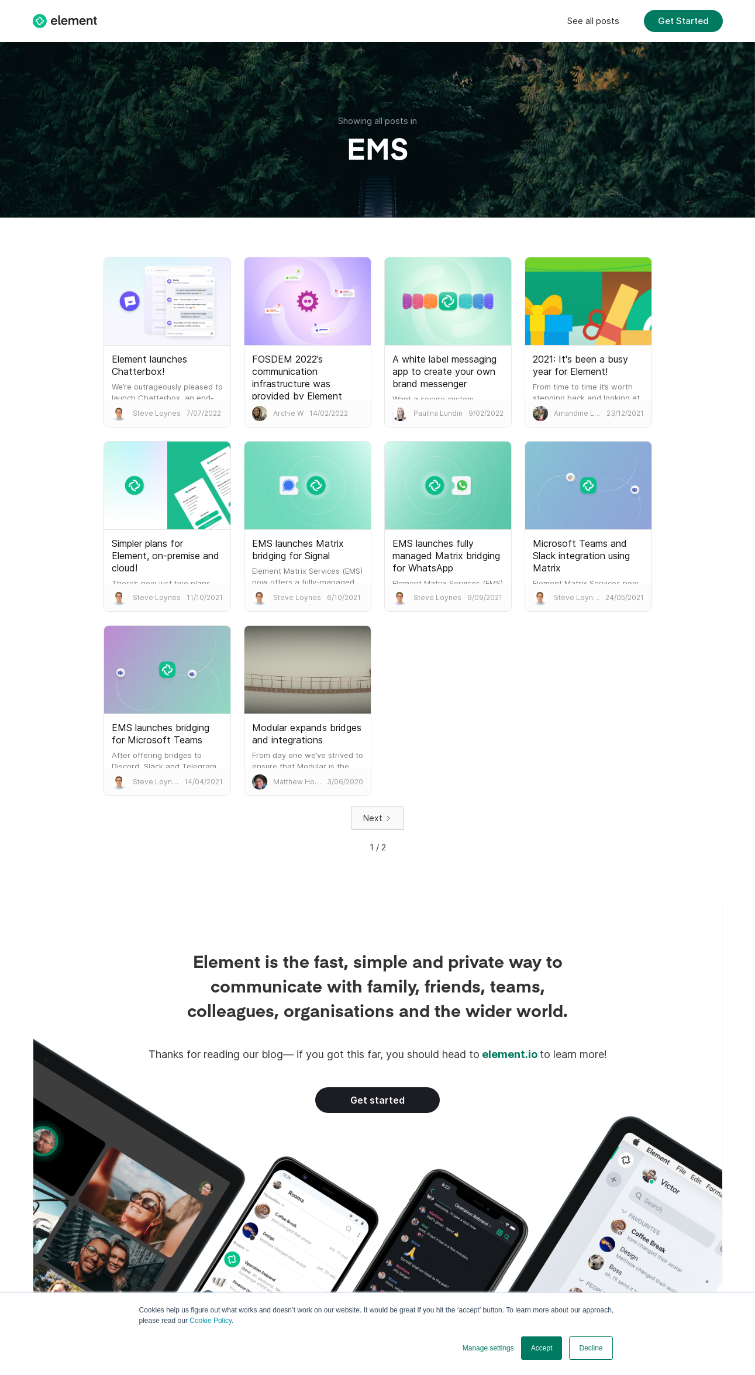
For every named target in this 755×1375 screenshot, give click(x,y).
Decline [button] (590, 1348)
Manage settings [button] (488, 1348)
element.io (509, 1054)
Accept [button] (542, 1348)
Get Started (683, 20)
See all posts (593, 20)
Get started (377, 1100)
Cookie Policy (210, 1321)
